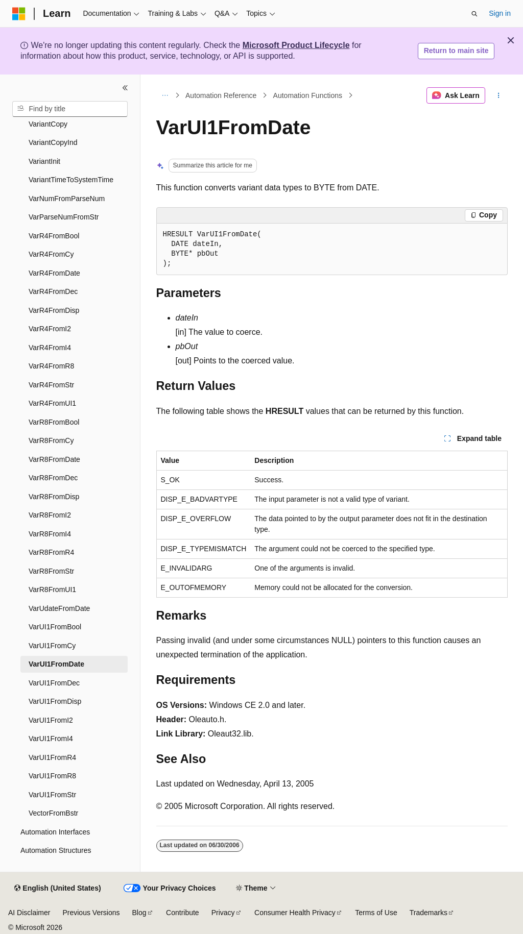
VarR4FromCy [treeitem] (51, 254)
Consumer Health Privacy (295, 912)
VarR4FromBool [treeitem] (54, 236)
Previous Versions (91, 912)
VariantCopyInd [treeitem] (53, 142)
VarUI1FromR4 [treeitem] (52, 757)
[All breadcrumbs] (165, 95)
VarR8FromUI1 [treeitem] (52, 589)
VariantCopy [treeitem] (48, 124)
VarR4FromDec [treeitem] (53, 291)
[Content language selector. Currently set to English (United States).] (57, 888)
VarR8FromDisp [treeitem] (54, 497)
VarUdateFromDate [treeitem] (59, 608)
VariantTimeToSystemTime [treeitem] (71, 180)
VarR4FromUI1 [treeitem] (52, 403)
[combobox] (70, 109)
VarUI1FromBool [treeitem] (55, 627)
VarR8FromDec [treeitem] (53, 478)
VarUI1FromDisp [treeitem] (55, 701)
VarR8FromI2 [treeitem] (50, 515)
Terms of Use (376, 912)
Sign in (500, 13)
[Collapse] (125, 88)
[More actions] (498, 95)
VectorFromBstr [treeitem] (53, 813)
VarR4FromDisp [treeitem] (54, 310)
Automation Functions (307, 95)
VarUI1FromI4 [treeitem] (51, 738)
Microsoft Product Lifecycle (296, 45)
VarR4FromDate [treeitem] (54, 273)
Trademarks (428, 912)
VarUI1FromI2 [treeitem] (51, 720)
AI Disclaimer (29, 912)
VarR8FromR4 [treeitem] (51, 552)
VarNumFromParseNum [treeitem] (67, 198)
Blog (139, 912)
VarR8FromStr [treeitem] (51, 571)
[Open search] (474, 14)
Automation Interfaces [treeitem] (55, 832)
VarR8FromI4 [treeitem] (50, 534)
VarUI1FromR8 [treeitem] (52, 776)
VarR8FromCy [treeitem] (51, 440)
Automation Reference (220, 95)
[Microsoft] (19, 13)
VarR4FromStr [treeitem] (51, 385)
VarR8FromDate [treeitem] (54, 459)
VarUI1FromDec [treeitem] (54, 683)
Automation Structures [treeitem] (55, 850)
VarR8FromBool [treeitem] (54, 422)
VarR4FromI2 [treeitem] (50, 329)
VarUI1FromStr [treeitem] (52, 795)
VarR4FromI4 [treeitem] (50, 347)
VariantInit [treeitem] (44, 161)
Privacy (223, 912)
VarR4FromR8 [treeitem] (51, 366)
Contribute (182, 912)
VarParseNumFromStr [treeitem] (64, 217)
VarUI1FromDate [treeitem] (56, 664)
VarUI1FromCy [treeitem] (52, 646)
